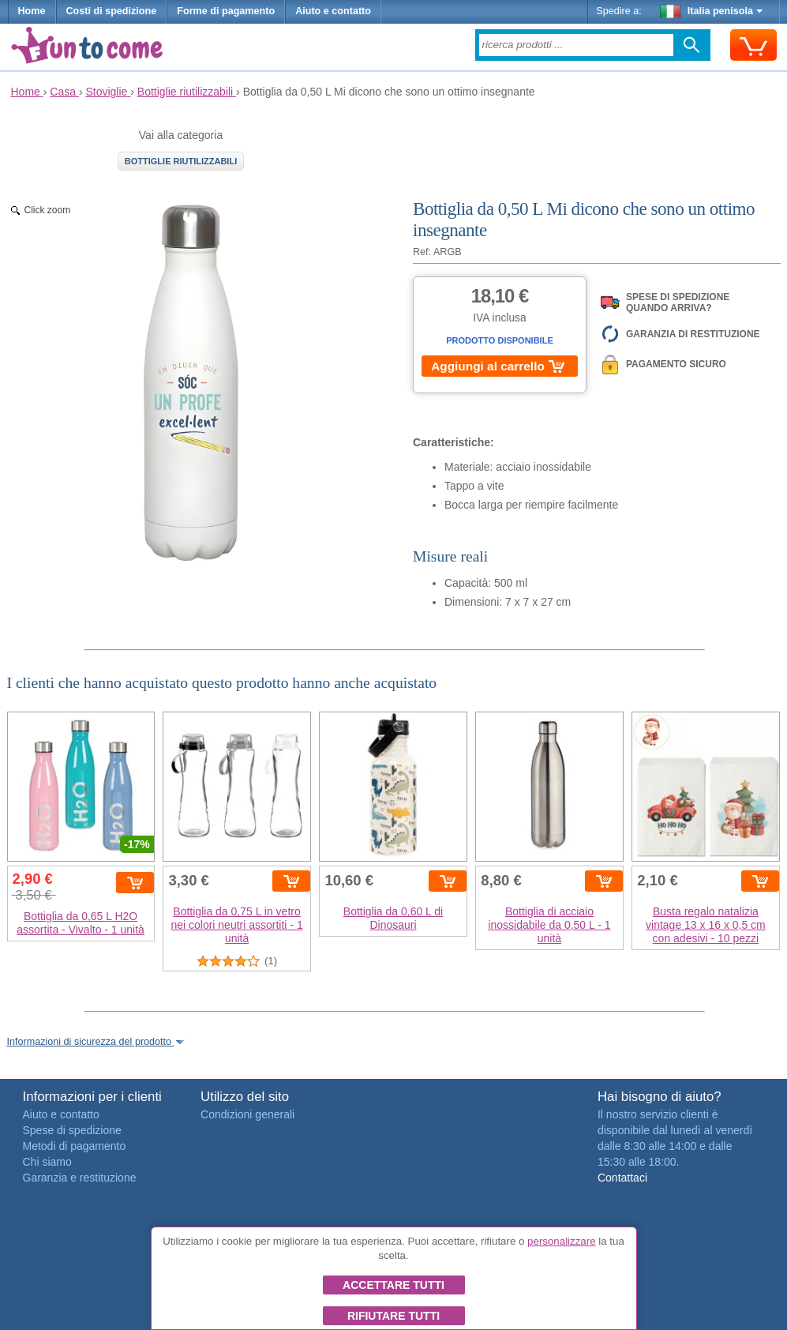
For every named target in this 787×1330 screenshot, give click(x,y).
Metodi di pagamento (74, 1146)
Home (32, 11)
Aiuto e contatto (333, 11)
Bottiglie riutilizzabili (181, 161)
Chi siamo (47, 1161)
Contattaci (622, 1177)
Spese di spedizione (72, 1130)
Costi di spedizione (111, 11)
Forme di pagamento (226, 11)
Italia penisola (711, 11)
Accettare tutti (393, 1285)
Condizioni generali (247, 1114)
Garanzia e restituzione (80, 1177)
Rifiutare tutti (393, 1315)
